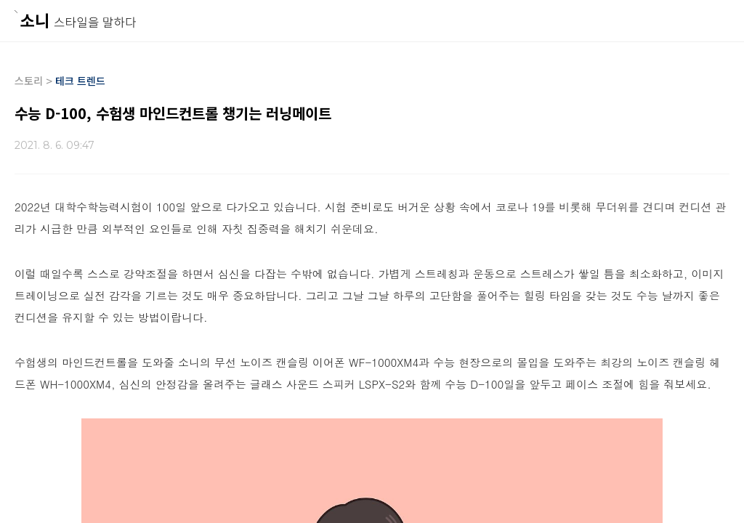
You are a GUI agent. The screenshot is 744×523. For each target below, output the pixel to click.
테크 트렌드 (80, 80)
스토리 (29, 80)
